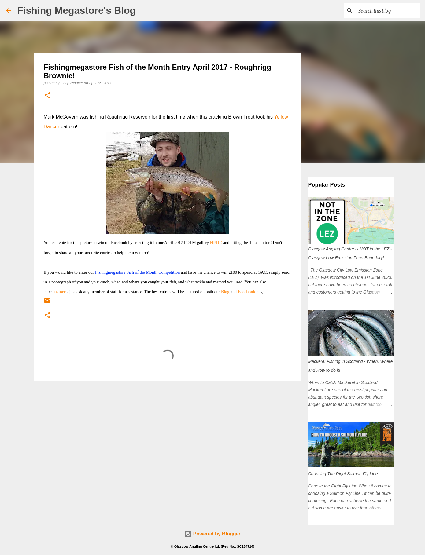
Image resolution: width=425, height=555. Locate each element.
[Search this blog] (388, 10)
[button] (47, 96)
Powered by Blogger (212, 533)
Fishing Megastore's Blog (76, 10)
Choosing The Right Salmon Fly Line (343, 473)
